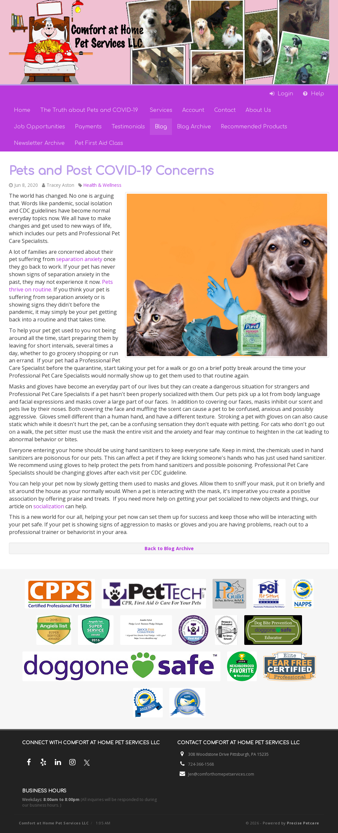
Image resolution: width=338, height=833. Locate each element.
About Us (258, 110)
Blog (161, 127)
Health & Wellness (102, 185)
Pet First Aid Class (99, 143)
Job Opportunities (39, 127)
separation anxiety (79, 259)
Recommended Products (254, 127)
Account (193, 110)
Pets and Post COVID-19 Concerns (111, 171)
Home (22, 110)
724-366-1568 (201, 764)
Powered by (291, 822)
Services (161, 110)
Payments (88, 127)
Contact (225, 110)
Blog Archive (194, 127)
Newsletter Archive (39, 143)
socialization (48, 506)
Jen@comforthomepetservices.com (221, 774)
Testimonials (128, 127)
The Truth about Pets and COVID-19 (90, 110)
